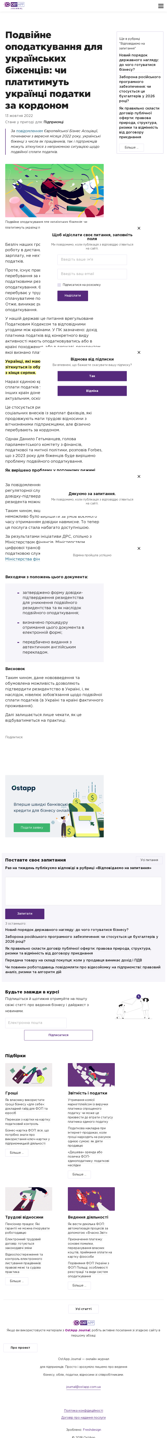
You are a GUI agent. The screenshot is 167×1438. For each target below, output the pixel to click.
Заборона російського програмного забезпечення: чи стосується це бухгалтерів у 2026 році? (140, 89)
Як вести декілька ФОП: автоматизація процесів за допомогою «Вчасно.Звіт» (88, 1221)
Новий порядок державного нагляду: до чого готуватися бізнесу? (67, 933)
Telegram (32, 746)
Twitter (21, 746)
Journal (17, 8)
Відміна (83, 390)
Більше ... (132, 147)
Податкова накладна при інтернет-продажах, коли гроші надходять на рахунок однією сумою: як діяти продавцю (89, 1130)
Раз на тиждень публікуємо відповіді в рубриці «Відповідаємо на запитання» (78, 868)
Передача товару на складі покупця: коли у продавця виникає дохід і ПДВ (73, 964)
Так (83, 376)
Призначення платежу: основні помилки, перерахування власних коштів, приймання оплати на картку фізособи (90, 1241)
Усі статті (83, 1302)
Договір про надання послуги (83, 1411)
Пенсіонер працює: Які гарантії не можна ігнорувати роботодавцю (27, 1221)
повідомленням (29, 131)
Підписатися (81, 1026)
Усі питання (149, 860)
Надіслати (64, 295)
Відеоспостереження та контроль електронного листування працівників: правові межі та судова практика (24, 1257)
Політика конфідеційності (83, 1404)
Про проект (20, 1341)
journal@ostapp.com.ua (83, 1380)
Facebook (9, 746)
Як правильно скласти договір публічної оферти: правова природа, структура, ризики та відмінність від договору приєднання (139, 123)
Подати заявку (32, 827)
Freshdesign (92, 1423)
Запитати (24, 913)
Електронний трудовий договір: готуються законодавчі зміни (23, 1237)
